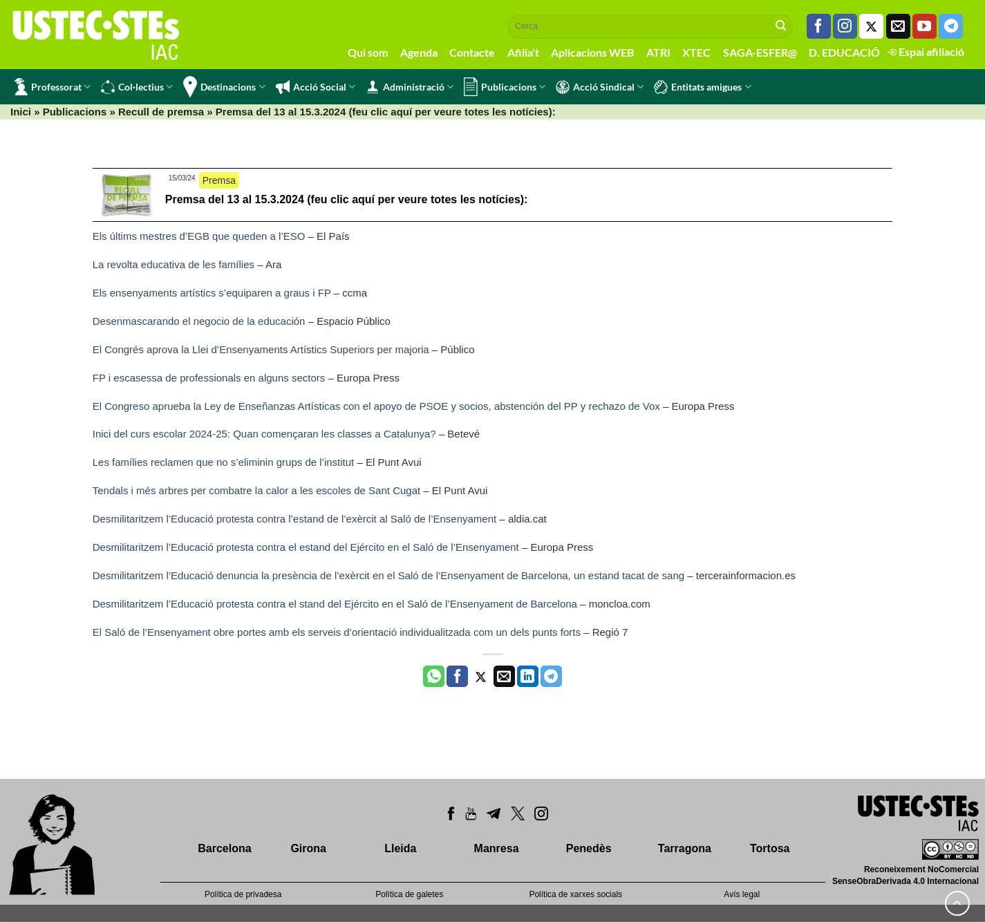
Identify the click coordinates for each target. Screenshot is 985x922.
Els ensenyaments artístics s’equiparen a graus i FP (212, 293)
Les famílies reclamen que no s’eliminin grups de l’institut (224, 462)
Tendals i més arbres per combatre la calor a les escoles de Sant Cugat (256, 490)
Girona (308, 848)
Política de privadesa (243, 894)
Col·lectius (137, 87)
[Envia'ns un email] (898, 26)
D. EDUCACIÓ (844, 52)
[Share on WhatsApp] (433, 677)
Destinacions (224, 86)
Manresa (496, 848)
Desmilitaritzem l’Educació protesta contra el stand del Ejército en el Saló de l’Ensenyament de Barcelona (335, 604)
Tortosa (769, 848)
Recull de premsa (161, 111)
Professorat (52, 86)
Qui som (368, 52)
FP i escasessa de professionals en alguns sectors (209, 378)
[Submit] (781, 26)
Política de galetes (409, 894)
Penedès (589, 848)
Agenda (419, 52)
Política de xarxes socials (575, 894)
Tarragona (684, 848)
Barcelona (224, 848)
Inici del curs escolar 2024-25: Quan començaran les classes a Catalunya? (264, 434)
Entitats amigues (702, 87)
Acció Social (315, 87)
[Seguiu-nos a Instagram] (845, 26)
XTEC (696, 52)
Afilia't (523, 52)
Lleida (400, 848)
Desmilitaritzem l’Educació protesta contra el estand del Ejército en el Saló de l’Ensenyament (306, 547)
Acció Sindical (600, 87)
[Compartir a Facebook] (457, 677)
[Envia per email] (504, 677)
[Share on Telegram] (551, 677)
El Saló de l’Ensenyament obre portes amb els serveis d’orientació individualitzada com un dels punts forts (337, 632)
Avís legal (742, 894)
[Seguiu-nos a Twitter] (871, 26)
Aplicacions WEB (592, 52)
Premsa (219, 180)
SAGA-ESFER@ (760, 52)
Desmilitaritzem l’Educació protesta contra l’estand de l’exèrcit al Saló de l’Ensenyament (294, 519)
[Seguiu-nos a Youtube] (924, 26)
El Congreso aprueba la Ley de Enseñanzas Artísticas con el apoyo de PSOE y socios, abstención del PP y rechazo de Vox (376, 406)
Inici (20, 111)
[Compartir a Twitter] (480, 677)
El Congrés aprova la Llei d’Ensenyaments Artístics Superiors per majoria (261, 349)
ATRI (658, 52)
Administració (409, 87)
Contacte (472, 52)
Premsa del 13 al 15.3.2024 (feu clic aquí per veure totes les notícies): (346, 199)
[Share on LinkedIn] (527, 677)
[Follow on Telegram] (951, 26)
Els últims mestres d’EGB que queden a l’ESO (199, 236)
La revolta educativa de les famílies (173, 264)
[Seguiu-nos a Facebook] (819, 26)
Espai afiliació (926, 51)
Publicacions (504, 86)
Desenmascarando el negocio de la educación (199, 321)
